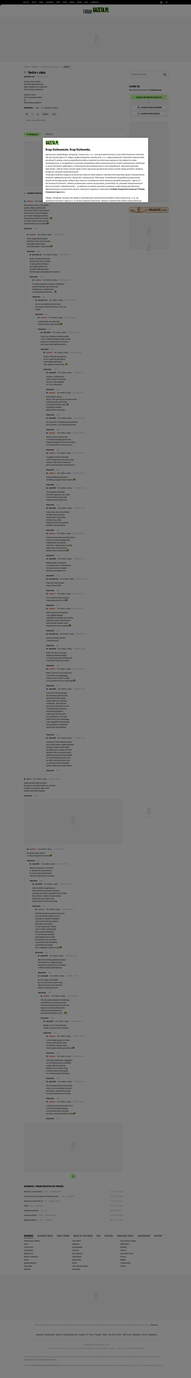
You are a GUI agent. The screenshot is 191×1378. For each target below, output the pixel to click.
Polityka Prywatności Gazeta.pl (124, 189)
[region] (95, 170)
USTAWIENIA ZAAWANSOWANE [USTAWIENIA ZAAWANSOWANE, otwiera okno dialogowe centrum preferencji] (63, 197)
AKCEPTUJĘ (137, 197)
